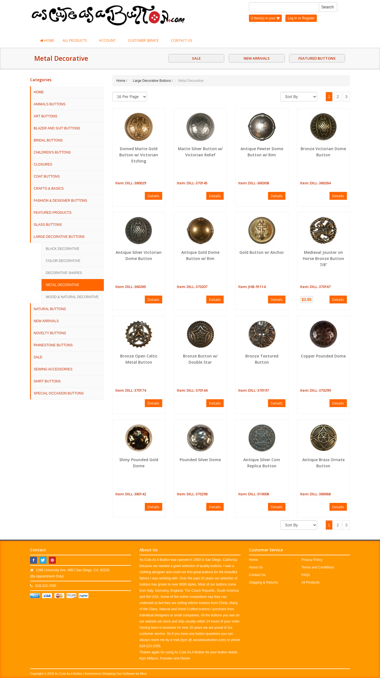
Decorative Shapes (64, 273)
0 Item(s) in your (265, 18)
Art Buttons (45, 116)
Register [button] (308, 18)
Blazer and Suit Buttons (57, 128)
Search (327, 7)
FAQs (305, 575)
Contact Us (181, 40)
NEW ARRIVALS (257, 58)
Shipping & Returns (263, 582)
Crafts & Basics (49, 189)
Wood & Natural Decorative (72, 297)
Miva (143, 673)
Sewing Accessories (53, 369)
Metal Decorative (62, 285)
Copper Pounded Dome (323, 356)
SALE (196, 58)
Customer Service (145, 40)
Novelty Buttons (50, 333)
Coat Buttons (47, 176)
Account (109, 40)
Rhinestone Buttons (53, 345)
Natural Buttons (50, 309)
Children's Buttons (52, 152)
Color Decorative (63, 261)
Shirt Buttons (47, 381)
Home (47, 40)
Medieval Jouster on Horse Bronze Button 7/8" (323, 258)
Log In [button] (292, 18)
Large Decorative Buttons (59, 237)
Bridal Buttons (48, 140)
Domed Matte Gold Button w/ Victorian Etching (138, 155)
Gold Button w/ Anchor (261, 252)
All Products (76, 40)
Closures (43, 164)
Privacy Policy (311, 560)
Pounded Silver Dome (200, 459)
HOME (39, 92)
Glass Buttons (48, 225)
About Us (256, 567)
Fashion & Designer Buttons (60, 201)
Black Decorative (62, 249)
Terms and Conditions (317, 567)
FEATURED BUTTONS (317, 58)
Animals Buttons (49, 104)
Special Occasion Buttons (59, 393)
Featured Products (52, 213)
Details (153, 195)
